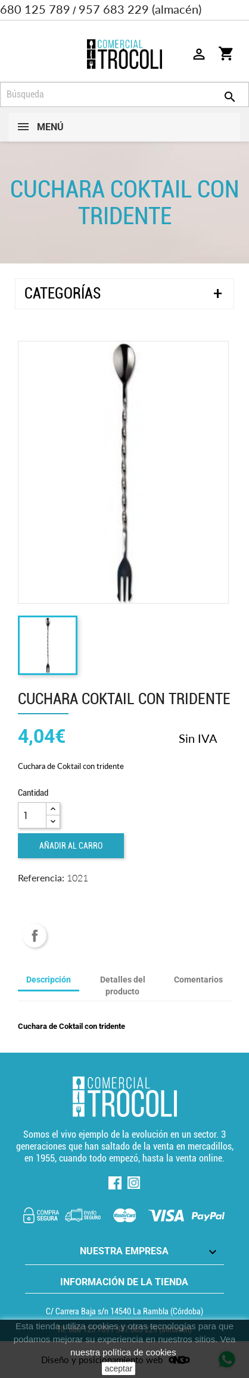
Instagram (134, 1182)
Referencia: (41, 877)
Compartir (34, 935)
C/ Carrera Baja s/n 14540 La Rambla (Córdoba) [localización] (124, 1311)
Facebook (115, 1182)
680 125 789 (35, 9)
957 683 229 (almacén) (140, 9)
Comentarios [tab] (198, 979)
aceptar (119, 1368)
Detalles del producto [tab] (122, 985)
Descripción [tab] (48, 979)
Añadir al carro (70, 845)
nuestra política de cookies (123, 1352)
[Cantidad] (32, 815)
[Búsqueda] (124, 94)
